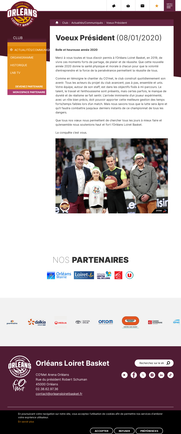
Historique (18, 65)
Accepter (101, 430)
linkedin (161, 375)
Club (18, 38)
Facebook (134, 375)
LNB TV (15, 72)
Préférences (149, 430)
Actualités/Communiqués (30, 50)
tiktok (170, 375)
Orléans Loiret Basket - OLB (22, 14)
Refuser (124, 430)
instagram (152, 375)
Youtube (124, 375)
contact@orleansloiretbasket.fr (59, 394)
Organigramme (22, 57)
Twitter (143, 375)
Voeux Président (18, 44)
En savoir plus (26, 421)
